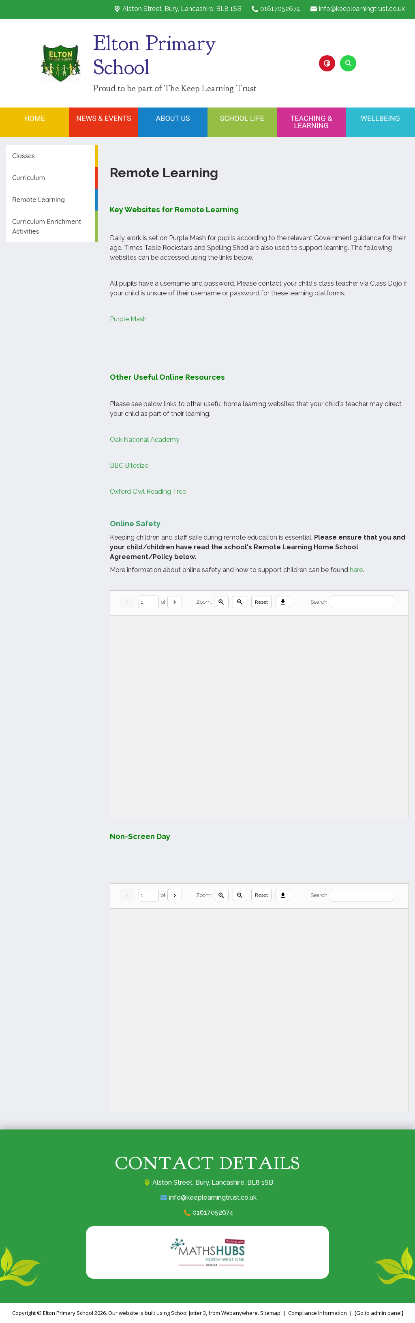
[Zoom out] (240, 602)
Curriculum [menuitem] (28, 178)
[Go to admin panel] (379, 1313)
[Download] (283, 602)
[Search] (362, 602)
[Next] (174, 602)
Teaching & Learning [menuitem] (311, 122)
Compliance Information (317, 1313)
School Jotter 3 (188, 1313)
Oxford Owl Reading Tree (149, 491)
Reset (261, 602)
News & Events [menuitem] (103, 118)
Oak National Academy (145, 439)
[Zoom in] (221, 602)
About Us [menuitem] (173, 118)
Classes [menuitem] (23, 156)
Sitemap (270, 1313)
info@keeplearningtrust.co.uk (362, 9)
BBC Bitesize (129, 465)
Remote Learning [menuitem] (38, 200)
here (356, 570)
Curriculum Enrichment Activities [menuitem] (46, 226)
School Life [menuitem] (242, 118)
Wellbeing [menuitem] (380, 118)
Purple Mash (128, 319)
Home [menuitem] (34, 118)
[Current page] (149, 602)
